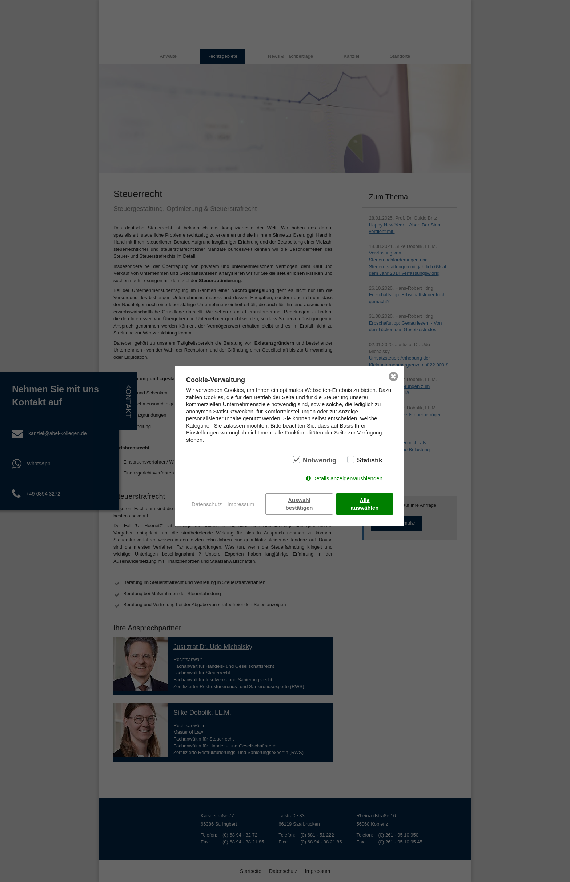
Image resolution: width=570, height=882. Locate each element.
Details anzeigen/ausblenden (347, 478)
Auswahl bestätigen (299, 504)
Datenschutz (207, 504)
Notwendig (319, 460)
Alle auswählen (365, 504)
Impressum (240, 504)
